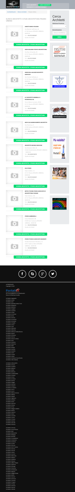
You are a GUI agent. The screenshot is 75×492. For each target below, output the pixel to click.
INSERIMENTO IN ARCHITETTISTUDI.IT (36, 7)
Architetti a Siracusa (11, 478)
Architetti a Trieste (10, 484)
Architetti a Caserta (10, 310)
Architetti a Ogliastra (11, 398)
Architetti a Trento (10, 354)
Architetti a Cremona (11, 314)
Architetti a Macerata (11, 456)
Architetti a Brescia (10, 372)
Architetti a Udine (10, 356)
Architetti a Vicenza (10, 424)
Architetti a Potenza (11, 342)
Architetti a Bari (10, 431)
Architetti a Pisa (10, 340)
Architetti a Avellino (10, 366)
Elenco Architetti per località (13, 295)
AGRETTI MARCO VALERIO (32, 26)
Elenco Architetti (22, 12)
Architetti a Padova (10, 400)
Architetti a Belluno (10, 368)
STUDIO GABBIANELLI (30, 216)
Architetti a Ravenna (11, 344)
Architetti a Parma (10, 337)
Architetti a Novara (10, 461)
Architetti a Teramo (10, 480)
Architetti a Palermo (11, 464)
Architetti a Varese (10, 421)
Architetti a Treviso (10, 419)
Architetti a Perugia (10, 466)
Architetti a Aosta (10, 300)
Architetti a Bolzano (11, 307)
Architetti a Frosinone (11, 319)
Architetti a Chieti (10, 312)
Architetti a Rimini (10, 410)
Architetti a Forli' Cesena (12, 447)
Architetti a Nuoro (10, 333)
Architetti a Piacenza (11, 468)
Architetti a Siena (10, 414)
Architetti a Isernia (10, 450)
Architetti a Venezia (10, 485)
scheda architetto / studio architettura (30, 44)
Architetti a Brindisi (10, 436)
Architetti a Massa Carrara (12, 393)
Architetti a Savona (10, 349)
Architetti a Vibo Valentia (12, 360)
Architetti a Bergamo (11, 305)
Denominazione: (57, 30)
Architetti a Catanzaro (11, 440)
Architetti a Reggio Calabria (12, 408)
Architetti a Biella (10, 370)
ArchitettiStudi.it (11, 12)
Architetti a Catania (10, 375)
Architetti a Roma (10, 475)
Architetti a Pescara (11, 403)
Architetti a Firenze (10, 317)
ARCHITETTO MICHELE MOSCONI (33, 145)
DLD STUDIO (28, 168)
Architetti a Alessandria (11, 363)
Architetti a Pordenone (11, 470)
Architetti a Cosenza (11, 441)
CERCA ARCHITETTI (31, 5)
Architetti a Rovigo (10, 347)
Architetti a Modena (11, 459)
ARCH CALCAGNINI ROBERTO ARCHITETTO (36, 122)
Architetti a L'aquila (10, 323)
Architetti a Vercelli (10, 422)
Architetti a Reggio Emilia (12, 473)
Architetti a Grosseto (11, 321)
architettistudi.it (10, 284)
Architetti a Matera (10, 457)
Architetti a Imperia (10, 386)
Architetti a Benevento (11, 433)
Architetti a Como (10, 377)
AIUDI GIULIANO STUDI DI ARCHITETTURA (36, 49)
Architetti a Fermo (10, 380)
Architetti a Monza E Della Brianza (14, 331)
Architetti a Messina (11, 330)
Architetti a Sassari (10, 477)
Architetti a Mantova (11, 328)
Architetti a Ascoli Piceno (12, 429)
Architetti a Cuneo (10, 443)
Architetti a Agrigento (11, 298)
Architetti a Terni (10, 352)
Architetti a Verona (10, 487)
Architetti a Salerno (10, 412)
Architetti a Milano (10, 394)
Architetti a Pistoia (10, 405)
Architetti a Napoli (10, 396)
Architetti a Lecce (10, 324)
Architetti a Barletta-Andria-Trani (14, 303)
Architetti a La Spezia (11, 387)
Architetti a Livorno (10, 454)
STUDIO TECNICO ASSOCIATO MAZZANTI (35, 239)
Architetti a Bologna (11, 434)
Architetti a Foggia (10, 382)
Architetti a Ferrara (10, 445)
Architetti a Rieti (10, 345)
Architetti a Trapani (10, 482)
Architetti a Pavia (10, 401)
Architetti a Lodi (10, 326)
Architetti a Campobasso (12, 438)
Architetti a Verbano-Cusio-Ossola (14, 358)
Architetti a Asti (9, 302)
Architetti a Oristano (11, 335)
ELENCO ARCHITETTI (44, 5)
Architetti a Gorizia (10, 449)
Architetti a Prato (10, 407)
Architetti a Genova (10, 384)
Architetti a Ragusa (10, 471)
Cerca (59, 37)
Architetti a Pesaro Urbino (12, 338)
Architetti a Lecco (10, 389)
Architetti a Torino (10, 417)
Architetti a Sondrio (10, 351)
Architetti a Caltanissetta (12, 373)
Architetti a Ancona (10, 427)
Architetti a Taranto (10, 415)
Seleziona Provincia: (58, 23)
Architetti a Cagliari (10, 309)
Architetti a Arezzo (10, 365)
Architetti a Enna (10, 316)
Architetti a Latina (10, 452)
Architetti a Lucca (10, 391)
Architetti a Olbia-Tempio (12, 463)
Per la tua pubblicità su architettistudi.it (15, 293)
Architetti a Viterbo (10, 489)
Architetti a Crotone (11, 379)
